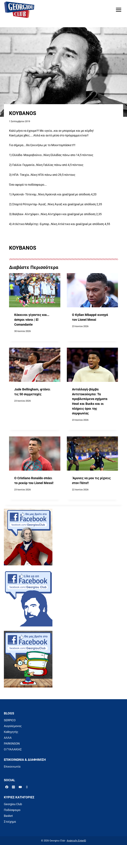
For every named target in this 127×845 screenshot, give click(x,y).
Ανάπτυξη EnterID (76, 840)
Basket (8, 815)
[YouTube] (20, 787)
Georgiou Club (13, 804)
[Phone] (27, 787)
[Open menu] (118, 10)
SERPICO (10, 720)
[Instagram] (13, 787)
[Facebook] (7, 787)
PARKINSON (12, 743)
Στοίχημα (10, 821)
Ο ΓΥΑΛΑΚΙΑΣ (13, 749)
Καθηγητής (11, 732)
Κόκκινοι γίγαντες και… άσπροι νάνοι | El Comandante (31, 319)
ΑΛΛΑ (8, 737)
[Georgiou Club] (19, 9)
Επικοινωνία (12, 766)
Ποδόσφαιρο (12, 810)
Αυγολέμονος (13, 726)
